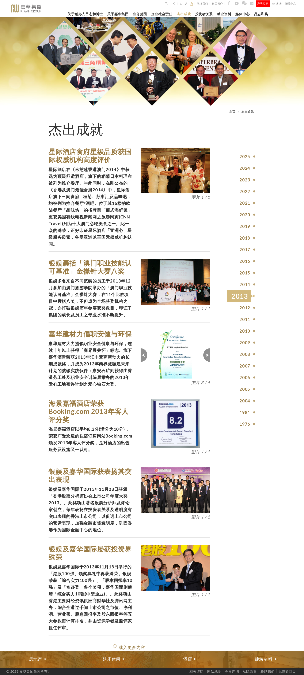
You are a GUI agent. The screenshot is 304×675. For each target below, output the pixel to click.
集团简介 (217, 3)
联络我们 (202, 3)
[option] (38, 659)
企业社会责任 (161, 14)
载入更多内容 (132, 647)
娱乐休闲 (114, 659)
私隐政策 (250, 671)
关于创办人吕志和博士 (85, 14)
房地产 (38, 659)
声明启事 (262, 3)
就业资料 (224, 14)
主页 (232, 111)
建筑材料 (266, 659)
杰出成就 (184, 14)
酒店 (190, 659)
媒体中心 (242, 14)
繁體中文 (290, 3)
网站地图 (214, 671)
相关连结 (196, 671)
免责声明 (232, 671)
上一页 (144, 355)
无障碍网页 (287, 671)
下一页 (206, 355)
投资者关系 (204, 14)
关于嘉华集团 (118, 14)
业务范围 (140, 14)
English (277, 3)
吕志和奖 (261, 14)
